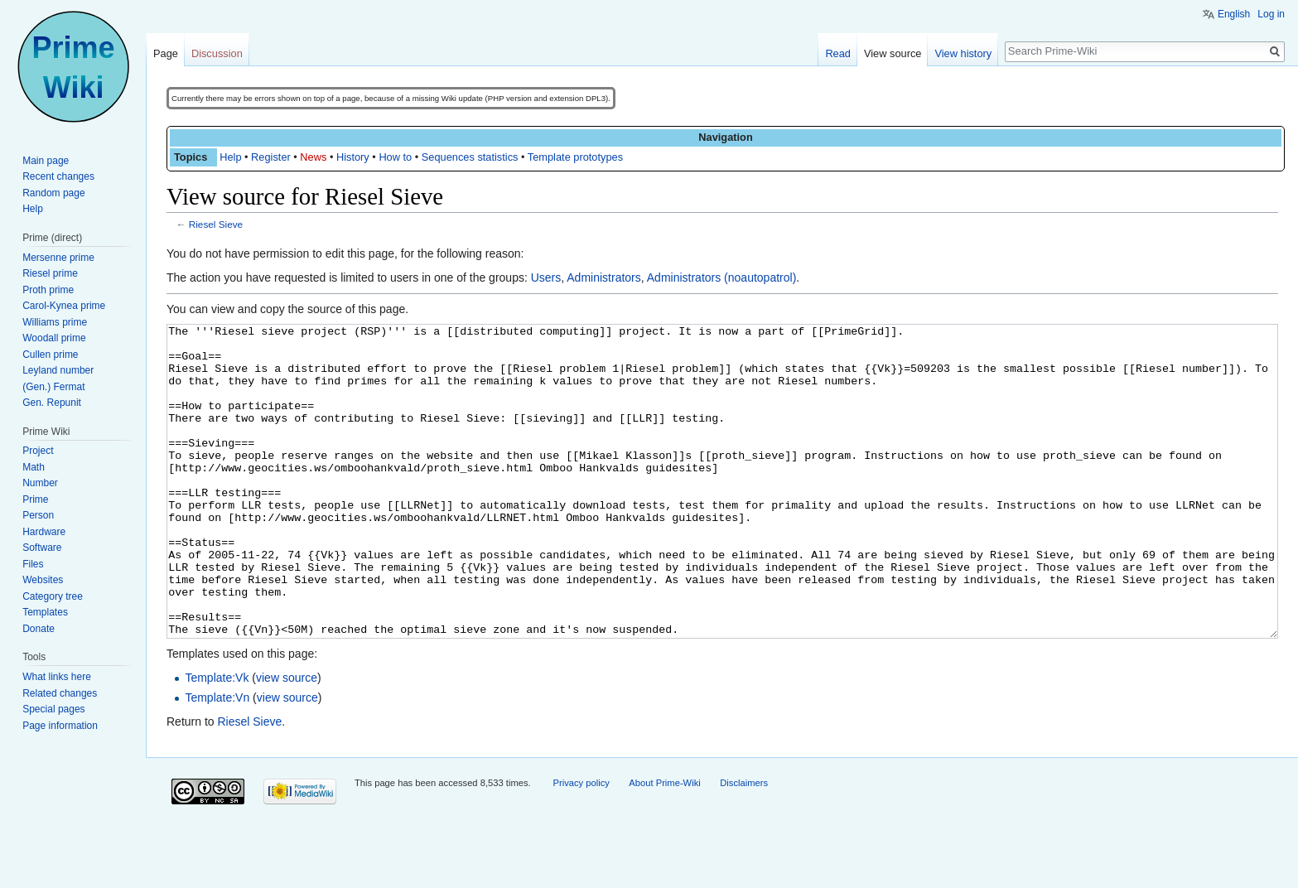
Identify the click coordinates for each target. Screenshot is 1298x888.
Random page (53, 193)
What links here (56, 677)
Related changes (59, 693)
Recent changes (58, 176)
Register (271, 157)
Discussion (217, 53)
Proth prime (48, 290)
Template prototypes (575, 157)
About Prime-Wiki (664, 845)
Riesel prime (50, 273)
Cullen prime (50, 354)
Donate (38, 629)
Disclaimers (744, 845)
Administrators (603, 277)
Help (230, 157)
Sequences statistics (470, 157)
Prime (35, 499)
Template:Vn (217, 759)
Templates (45, 612)
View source (892, 53)
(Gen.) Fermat (53, 387)
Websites (42, 580)
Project (37, 450)
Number (40, 483)
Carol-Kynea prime (63, 305)
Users (546, 277)
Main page (45, 160)
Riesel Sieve (216, 224)
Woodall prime (53, 338)
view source (286, 739)
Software (41, 547)
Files (32, 564)
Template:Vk (217, 739)
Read (838, 53)
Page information (60, 725)
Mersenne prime (58, 257)
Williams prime (54, 322)
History (352, 157)
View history (963, 53)
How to (395, 157)
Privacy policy (580, 845)
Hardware (43, 532)
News (313, 157)
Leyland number (58, 370)
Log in (1271, 14)
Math (33, 467)
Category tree (52, 596)
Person (38, 515)
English (1234, 14)
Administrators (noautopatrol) (722, 277)
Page (165, 53)
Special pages (53, 709)
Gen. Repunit (51, 402)
